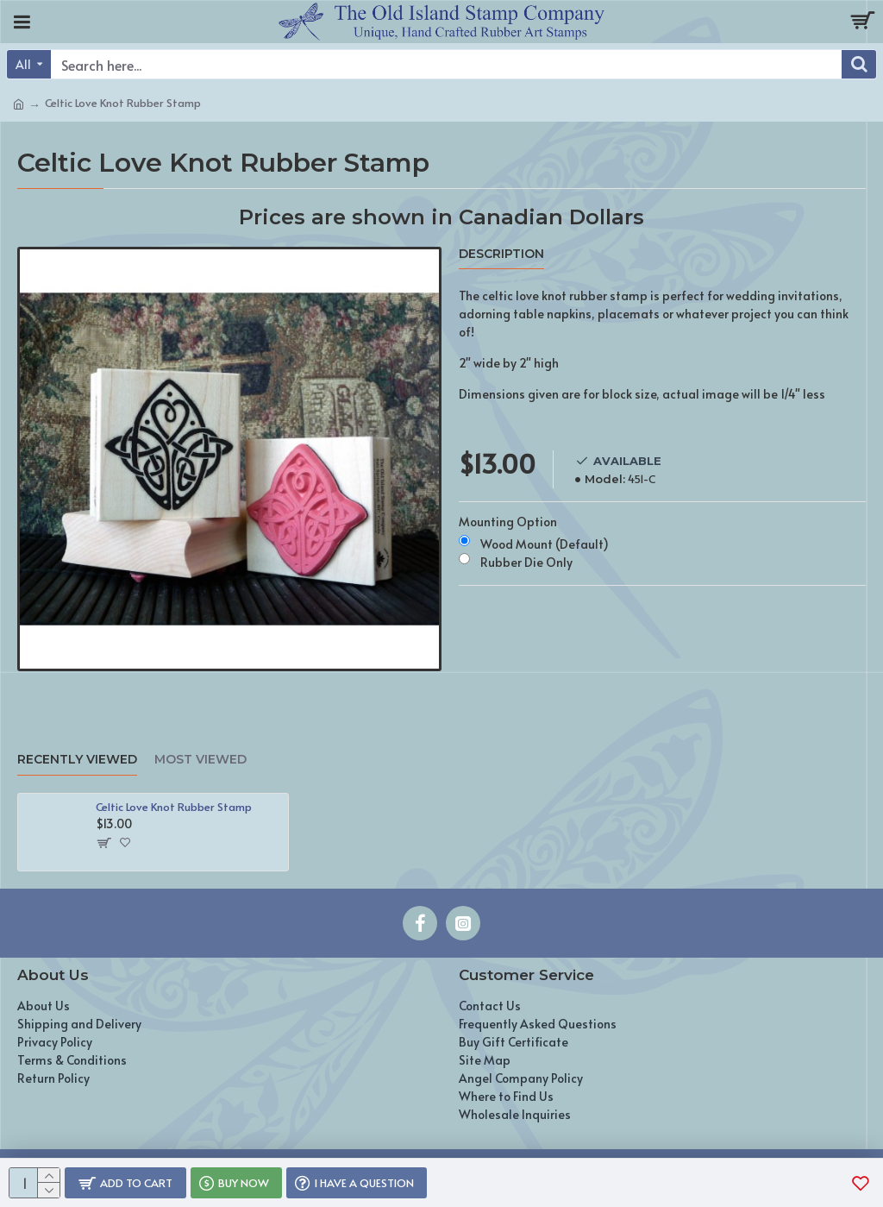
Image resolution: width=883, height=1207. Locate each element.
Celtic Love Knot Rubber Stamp (174, 807)
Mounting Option (508, 521)
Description (501, 254)
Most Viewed (200, 759)
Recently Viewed (77, 759)
